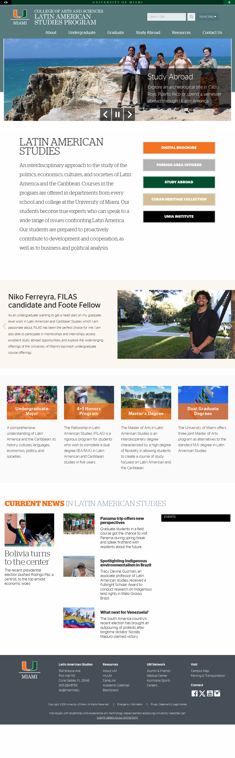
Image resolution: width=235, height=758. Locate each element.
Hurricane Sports (158, 714)
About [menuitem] (50, 33)
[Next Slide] (129, 148)
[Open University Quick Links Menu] (229, 2)
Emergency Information (130, 738)
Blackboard (110, 723)
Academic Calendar (116, 719)
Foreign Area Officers (179, 198)
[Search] (191, 17)
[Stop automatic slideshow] (117, 148)
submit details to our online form (117, 751)
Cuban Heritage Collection (179, 233)
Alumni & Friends (158, 704)
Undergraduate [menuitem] (81, 33)
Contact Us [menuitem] (212, 33)
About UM (110, 704)
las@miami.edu (69, 723)
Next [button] (231, 360)
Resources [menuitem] (181, 33)
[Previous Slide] (105, 148)
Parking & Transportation (208, 709)
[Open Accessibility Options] (5, 2)
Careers (152, 719)
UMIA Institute (179, 250)
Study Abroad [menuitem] (148, 33)
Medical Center (157, 709)
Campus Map (200, 704)
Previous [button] (4, 360)
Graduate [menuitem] (115, 33)
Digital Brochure (179, 181)
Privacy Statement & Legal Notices (169, 738)
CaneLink (109, 714)
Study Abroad (179, 215)
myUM (107, 709)
